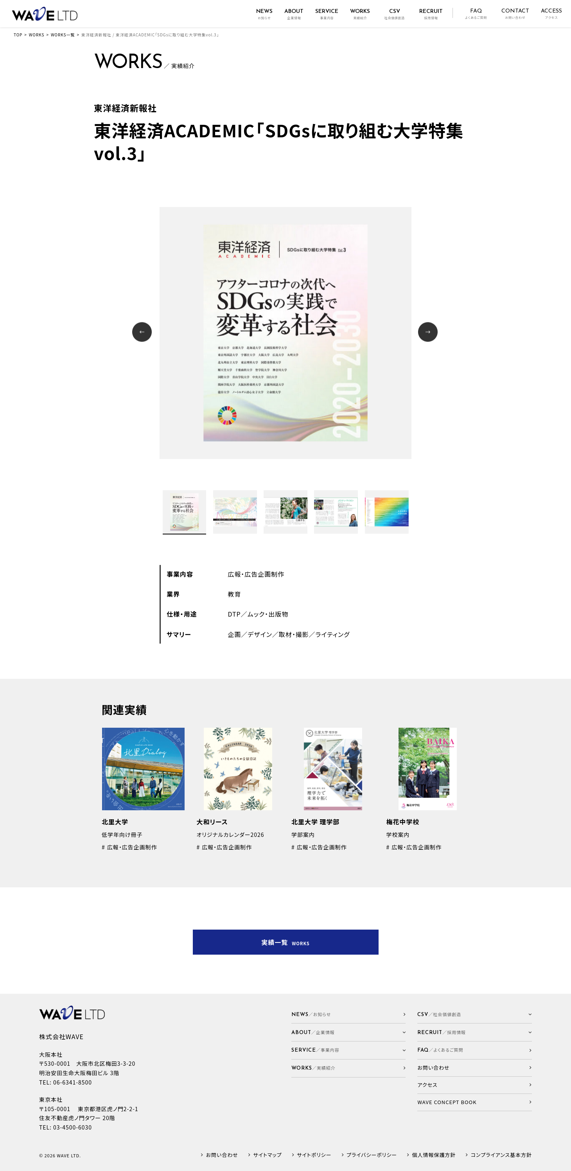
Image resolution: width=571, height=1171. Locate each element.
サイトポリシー (314, 1155)
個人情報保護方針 (434, 1155)
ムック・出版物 (268, 614)
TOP (18, 35)
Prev (143, 333)
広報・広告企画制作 (256, 574)
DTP (234, 614)
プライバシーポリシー (372, 1155)
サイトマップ (267, 1155)
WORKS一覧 (63, 35)
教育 (234, 594)
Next (429, 333)
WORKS (37, 35)
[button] (348, 1032)
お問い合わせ (222, 1155)
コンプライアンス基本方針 (501, 1155)
